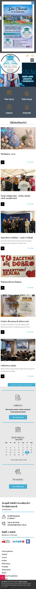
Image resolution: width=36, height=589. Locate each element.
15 (18, 450)
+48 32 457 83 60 (32, 55)
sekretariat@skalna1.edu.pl (27, 56)
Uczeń (4, 557)
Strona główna (7, 551)
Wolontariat (6, 570)
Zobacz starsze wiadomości (21, 385)
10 (27, 447)
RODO (4, 573)
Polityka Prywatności (10, 576)
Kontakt (5, 579)
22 (18, 452)
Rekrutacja (6, 564)
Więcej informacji (18, 417)
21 (14, 452)
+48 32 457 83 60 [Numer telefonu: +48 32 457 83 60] (13, 522)
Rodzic (4, 560)
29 (18, 454)
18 (31, 450)
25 (31, 452)
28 (14, 454)
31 (27, 454)
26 (6, 454)
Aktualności (18, 122)
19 (6, 452)
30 (23, 454)
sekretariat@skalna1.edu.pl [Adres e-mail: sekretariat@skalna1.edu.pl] (16, 525)
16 (23, 450)
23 (23, 452)
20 (10, 452)
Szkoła (4, 554)
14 (14, 450)
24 (27, 452)
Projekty (5, 567)
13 (10, 450)
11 (31, 447)
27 (10, 454)
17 (27, 450)
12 (6, 450)
